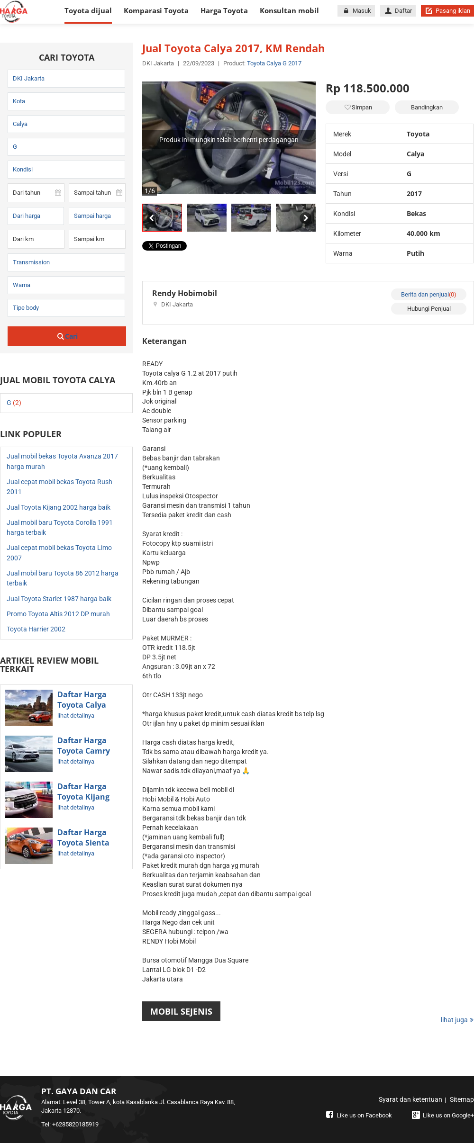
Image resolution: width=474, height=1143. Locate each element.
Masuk (356, 10)
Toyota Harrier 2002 (36, 629)
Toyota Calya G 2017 (274, 63)
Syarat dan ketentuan (410, 1099)
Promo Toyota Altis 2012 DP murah (58, 614)
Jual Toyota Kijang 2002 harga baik (58, 507)
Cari (67, 336)
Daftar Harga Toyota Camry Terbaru (83, 751)
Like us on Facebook (358, 1115)
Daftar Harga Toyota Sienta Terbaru (83, 843)
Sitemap (462, 1099)
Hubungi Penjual (429, 308)
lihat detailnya (75, 715)
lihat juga (457, 1020)
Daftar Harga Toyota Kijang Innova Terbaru (86, 797)
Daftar (398, 10)
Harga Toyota (224, 10)
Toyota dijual (88, 10)
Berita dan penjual (428, 294)
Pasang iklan (447, 10)
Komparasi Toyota (156, 10)
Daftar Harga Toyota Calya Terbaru (82, 705)
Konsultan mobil (289, 10)
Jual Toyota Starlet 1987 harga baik (59, 599)
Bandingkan (427, 107)
